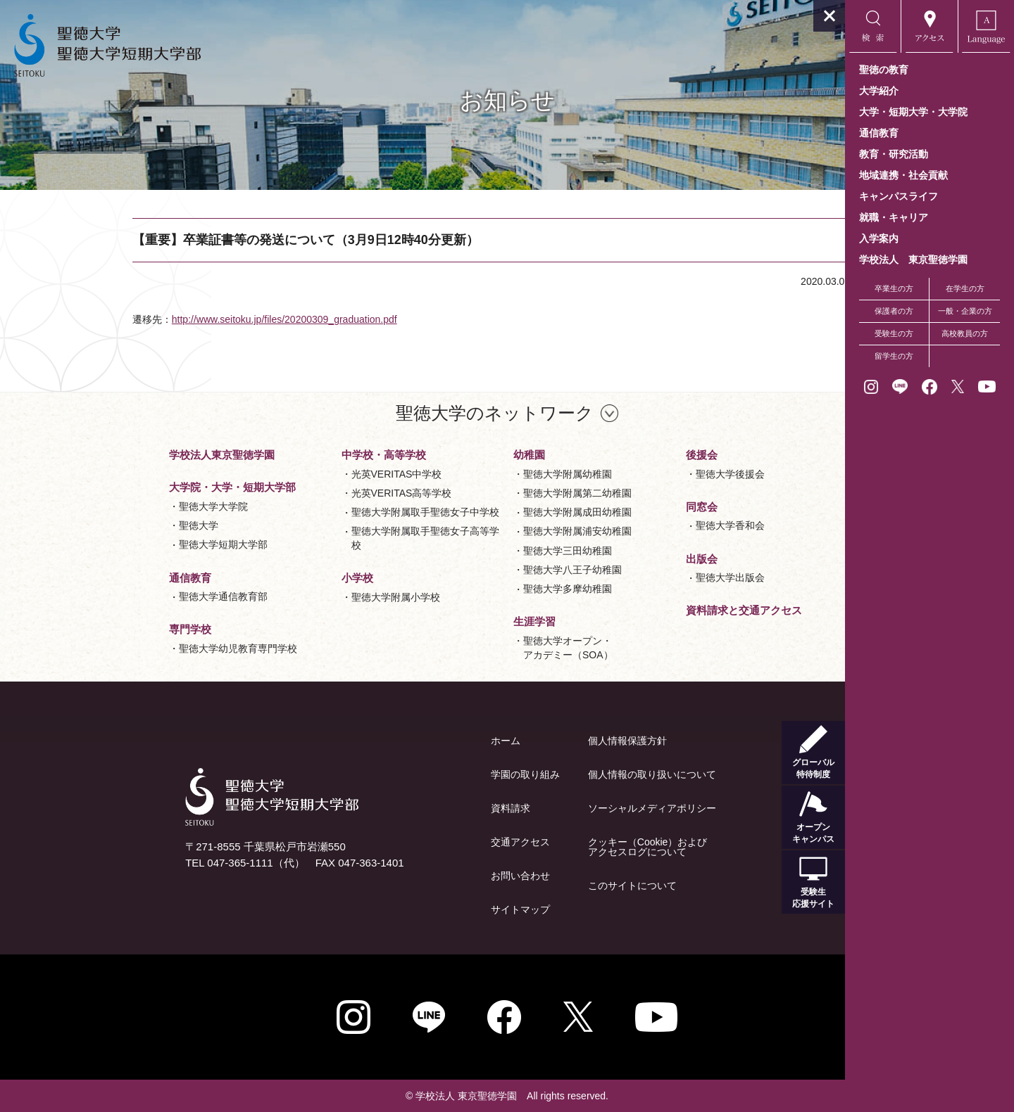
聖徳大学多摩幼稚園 (483, 588)
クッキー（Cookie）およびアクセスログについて (563, 846)
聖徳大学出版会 (645, 577)
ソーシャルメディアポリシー (567, 808)
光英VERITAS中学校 (312, 474)
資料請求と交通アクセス (659, 610)
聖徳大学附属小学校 (311, 597)
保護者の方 (894, 311)
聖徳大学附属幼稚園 (483, 474)
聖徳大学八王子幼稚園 (488, 569)
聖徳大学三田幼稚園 (483, 550)
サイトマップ (435, 909)
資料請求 (426, 808)
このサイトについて (547, 885)
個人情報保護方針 (542, 740)
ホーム (421, 740)
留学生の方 (894, 356)
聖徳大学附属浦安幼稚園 (493, 531)
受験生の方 (894, 333)
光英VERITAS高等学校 (317, 493)
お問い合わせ (435, 875)
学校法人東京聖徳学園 (137, 455)
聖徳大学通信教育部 (138, 596)
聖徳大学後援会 (645, 474)
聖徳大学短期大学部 (138, 544)
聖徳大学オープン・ (484, 649)
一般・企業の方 (965, 311)
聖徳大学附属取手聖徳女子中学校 (341, 512)
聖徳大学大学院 (128, 506)
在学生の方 (965, 288)
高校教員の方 (964, 333)
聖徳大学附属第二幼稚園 (493, 493)
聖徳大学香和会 (645, 525)
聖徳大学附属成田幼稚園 (493, 512)
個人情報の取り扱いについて (567, 774)
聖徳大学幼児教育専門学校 (153, 648)
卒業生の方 (894, 288)
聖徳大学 (114, 525)
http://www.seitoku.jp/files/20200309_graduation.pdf (264, 319)
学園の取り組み (440, 774)
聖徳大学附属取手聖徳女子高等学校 (341, 538)
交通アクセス (435, 842)
